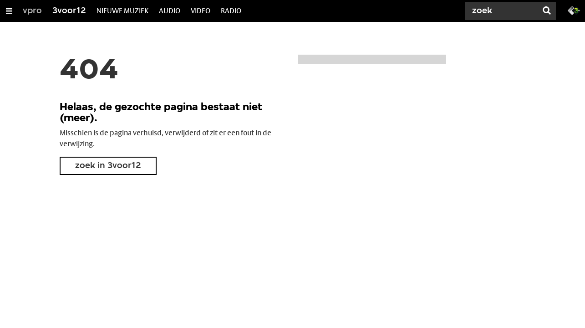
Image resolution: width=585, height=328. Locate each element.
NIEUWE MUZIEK (122, 11)
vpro (32, 10)
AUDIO (169, 11)
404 (89, 71)
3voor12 (69, 10)
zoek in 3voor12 (108, 165)
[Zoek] (503, 11)
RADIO (231, 11)
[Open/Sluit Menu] (9, 11)
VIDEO (200, 11)
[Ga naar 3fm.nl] (574, 10)
